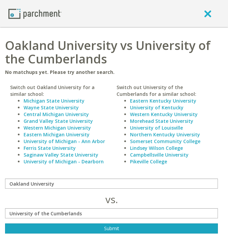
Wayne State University (51, 107)
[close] (208, 13)
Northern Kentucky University (165, 134)
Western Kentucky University (164, 114)
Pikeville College (148, 161)
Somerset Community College (165, 141)
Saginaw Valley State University (61, 155)
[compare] (111, 184)
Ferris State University (50, 148)
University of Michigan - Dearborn (64, 161)
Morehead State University (161, 121)
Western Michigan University (57, 128)
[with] (111, 213)
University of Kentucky (157, 107)
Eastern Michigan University (57, 134)
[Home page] (35, 13)
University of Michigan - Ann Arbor (64, 141)
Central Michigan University (56, 114)
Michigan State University (54, 101)
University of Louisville (156, 128)
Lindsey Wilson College (156, 148)
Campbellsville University (159, 155)
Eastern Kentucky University (163, 101)
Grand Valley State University (58, 121)
